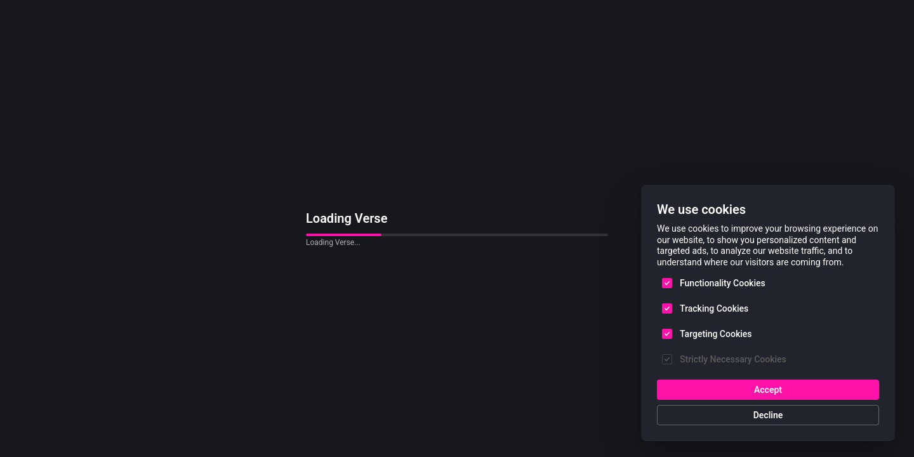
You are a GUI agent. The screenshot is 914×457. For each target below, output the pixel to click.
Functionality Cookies (722, 283)
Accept (768, 390)
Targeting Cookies (716, 334)
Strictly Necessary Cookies (733, 359)
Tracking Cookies (714, 308)
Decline (768, 415)
